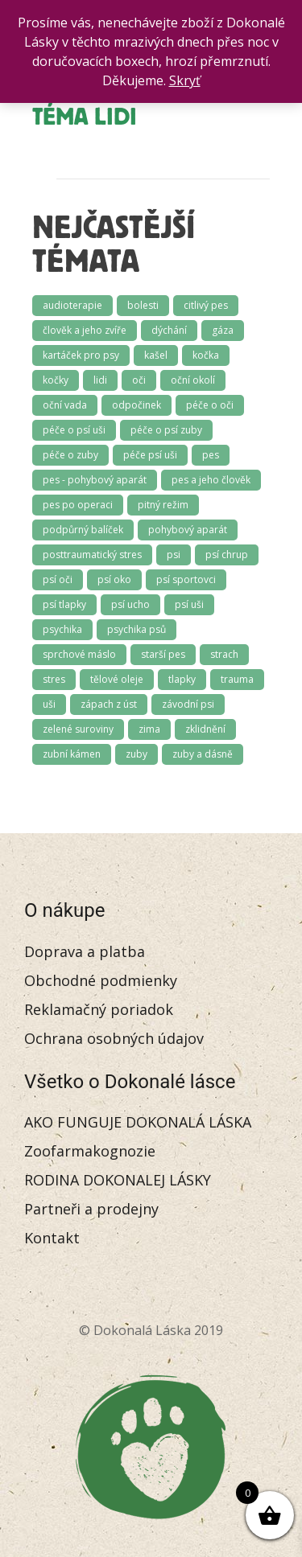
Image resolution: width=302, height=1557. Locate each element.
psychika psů (136, 629)
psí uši (189, 604)
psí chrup (226, 554)
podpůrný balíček (83, 529)
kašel (156, 355)
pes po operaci (78, 504)
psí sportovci (186, 579)
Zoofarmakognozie (89, 1151)
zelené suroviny (78, 729)
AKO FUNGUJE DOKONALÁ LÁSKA (137, 1122)
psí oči (57, 579)
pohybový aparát (187, 529)
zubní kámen (72, 754)
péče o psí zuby (166, 430)
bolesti (143, 305)
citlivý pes (206, 305)
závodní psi (188, 704)
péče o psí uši (74, 430)
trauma (237, 679)
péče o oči (210, 405)
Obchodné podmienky (100, 980)
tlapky (182, 679)
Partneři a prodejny (91, 1208)
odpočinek (136, 405)
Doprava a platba (84, 951)
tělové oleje (116, 679)
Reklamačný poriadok (98, 1009)
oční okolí (193, 380)
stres (54, 679)
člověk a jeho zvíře (84, 330)
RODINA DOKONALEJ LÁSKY (117, 1179)
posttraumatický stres (92, 554)
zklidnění (205, 729)
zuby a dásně (202, 754)
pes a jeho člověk (211, 480)
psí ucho (130, 604)
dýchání (169, 330)
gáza (223, 330)
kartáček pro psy (81, 355)
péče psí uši (150, 455)
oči (139, 380)
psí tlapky (64, 604)
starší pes (163, 654)
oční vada (65, 405)
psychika (62, 629)
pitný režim (163, 504)
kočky (55, 380)
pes (210, 455)
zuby (136, 754)
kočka (205, 355)
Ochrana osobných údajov (114, 1038)
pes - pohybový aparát (95, 480)
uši (49, 704)
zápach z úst (109, 704)
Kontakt (52, 1237)
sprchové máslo (79, 654)
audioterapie (72, 305)
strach (224, 654)
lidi (100, 380)
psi (173, 554)
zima (149, 729)
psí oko (114, 579)
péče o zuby (70, 455)
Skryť (185, 80)
